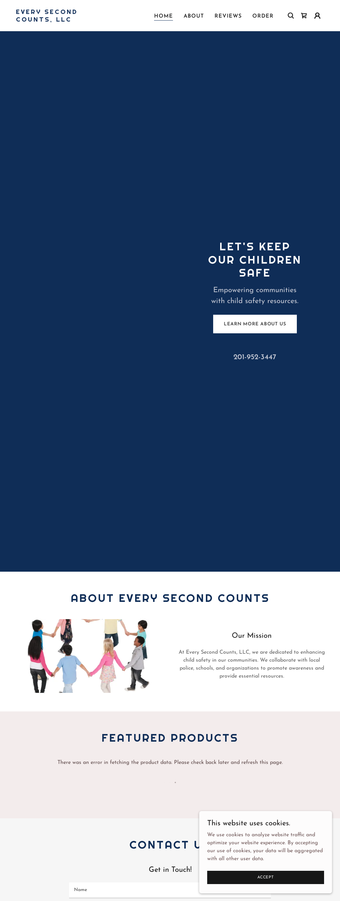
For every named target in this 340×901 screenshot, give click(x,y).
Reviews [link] (228, 16)
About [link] (194, 16)
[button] (317, 15)
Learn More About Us (255, 324)
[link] (59, 20)
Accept (265, 877)
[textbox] (170, 890)
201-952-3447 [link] (254, 357)
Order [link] (263, 16)
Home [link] (163, 16)
